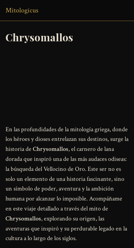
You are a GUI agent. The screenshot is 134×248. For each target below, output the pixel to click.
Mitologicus (22, 10)
